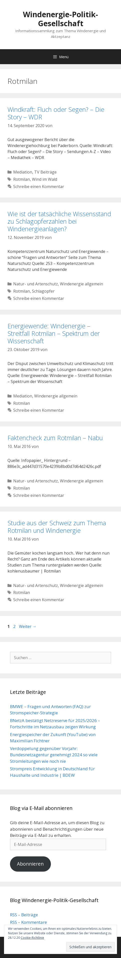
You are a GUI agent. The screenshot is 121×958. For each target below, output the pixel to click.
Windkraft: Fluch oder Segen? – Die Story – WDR (55, 113)
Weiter (27, 626)
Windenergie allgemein (81, 284)
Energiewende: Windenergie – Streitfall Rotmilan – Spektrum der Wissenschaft (53, 333)
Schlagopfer (43, 291)
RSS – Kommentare (28, 922)
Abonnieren (30, 864)
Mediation (22, 172)
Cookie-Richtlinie (32, 938)
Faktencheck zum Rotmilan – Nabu (55, 437)
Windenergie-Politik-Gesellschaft (60, 18)
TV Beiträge (45, 172)
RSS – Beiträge (24, 915)
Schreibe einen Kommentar (38, 186)
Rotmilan (21, 179)
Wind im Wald (44, 179)
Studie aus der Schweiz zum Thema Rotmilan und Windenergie (56, 527)
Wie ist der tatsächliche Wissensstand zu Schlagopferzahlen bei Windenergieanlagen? (59, 221)
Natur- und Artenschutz (35, 284)
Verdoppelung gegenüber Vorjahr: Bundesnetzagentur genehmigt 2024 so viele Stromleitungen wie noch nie (54, 755)
